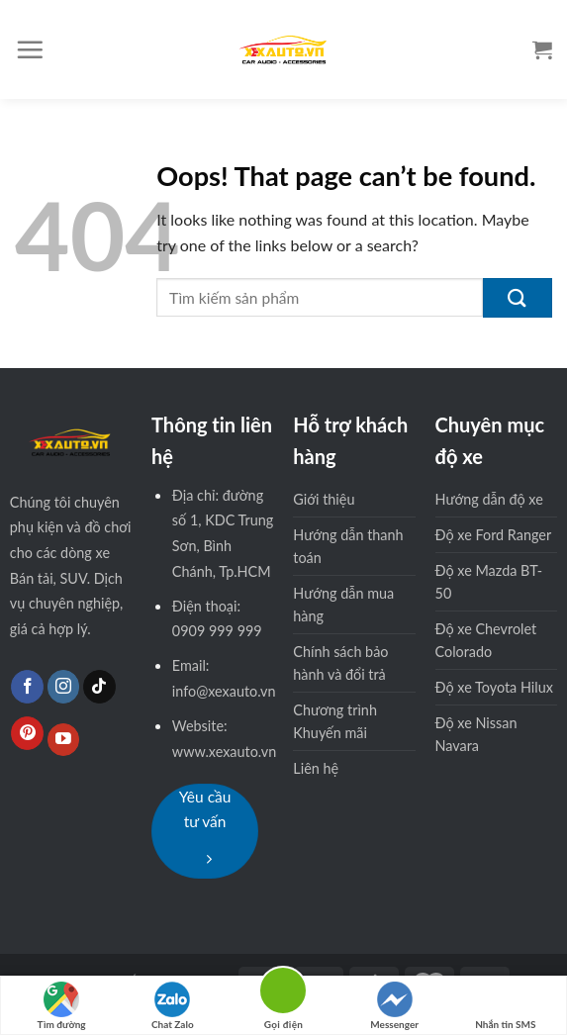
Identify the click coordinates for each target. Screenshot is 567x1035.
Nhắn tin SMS (505, 1006)
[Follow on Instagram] (63, 687)
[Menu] (30, 49)
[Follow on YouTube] (63, 740)
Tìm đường (62, 1006)
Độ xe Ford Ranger (493, 534)
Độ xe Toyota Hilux (494, 687)
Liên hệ (315, 768)
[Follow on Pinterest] (27, 733)
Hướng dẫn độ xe (489, 499)
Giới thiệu (323, 499)
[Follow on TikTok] (99, 687)
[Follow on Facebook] (27, 687)
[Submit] (517, 298)
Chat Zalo (172, 1006)
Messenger (394, 1006)
